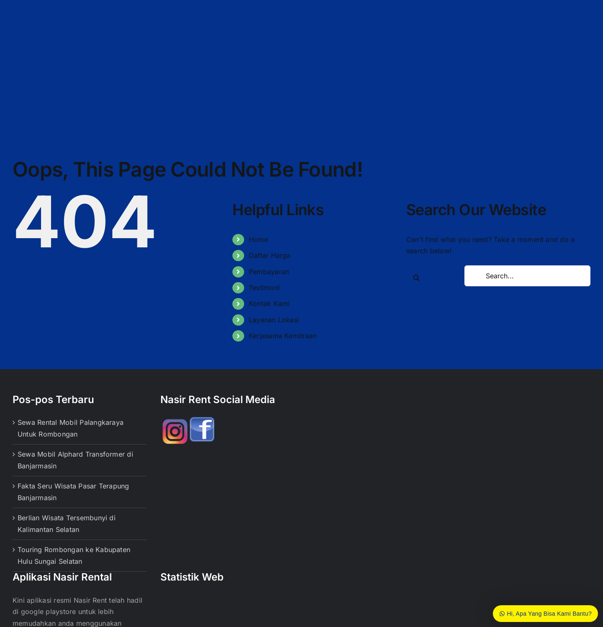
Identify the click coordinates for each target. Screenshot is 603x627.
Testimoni (264, 287)
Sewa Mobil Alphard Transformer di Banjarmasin (75, 460)
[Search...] (527, 275)
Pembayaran (269, 271)
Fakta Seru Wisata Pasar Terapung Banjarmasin (73, 492)
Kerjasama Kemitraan (283, 335)
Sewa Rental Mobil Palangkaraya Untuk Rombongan (71, 428)
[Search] (416, 277)
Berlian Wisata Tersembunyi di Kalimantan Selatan (67, 524)
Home (258, 239)
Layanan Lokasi (274, 320)
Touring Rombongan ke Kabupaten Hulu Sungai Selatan (74, 555)
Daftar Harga (270, 255)
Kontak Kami (269, 303)
